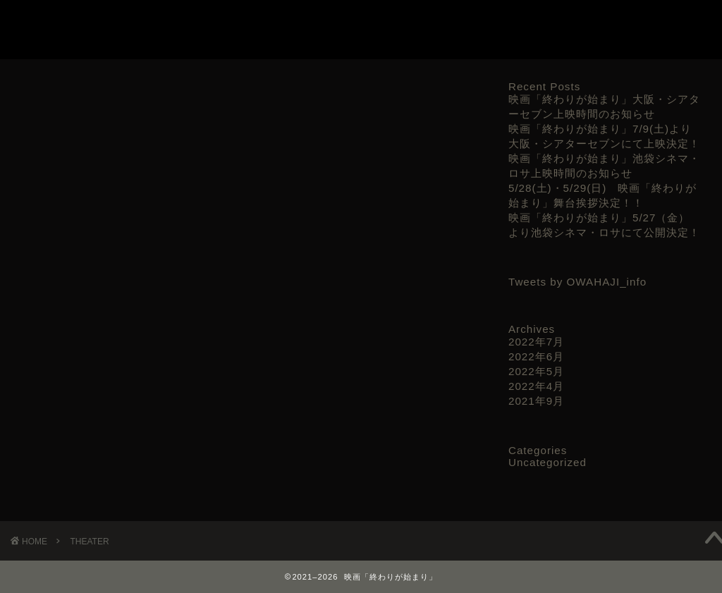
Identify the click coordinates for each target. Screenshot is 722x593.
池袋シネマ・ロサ (80, 258)
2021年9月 (536, 401)
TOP (414, 22)
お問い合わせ (638, 22)
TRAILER (463, 22)
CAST (515, 22)
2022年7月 (536, 342)
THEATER (568, 22)
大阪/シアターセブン (88, 301)
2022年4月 (536, 386)
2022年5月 (536, 371)
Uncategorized (547, 462)
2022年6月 (536, 356)
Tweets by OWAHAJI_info (577, 282)
